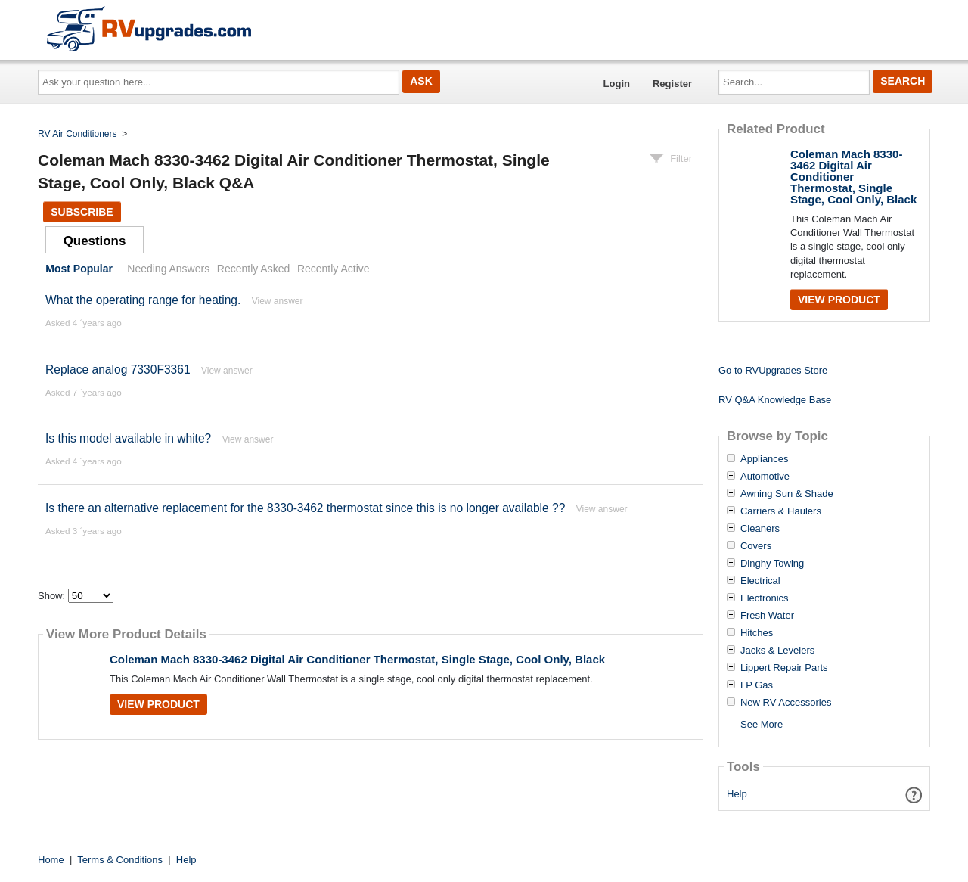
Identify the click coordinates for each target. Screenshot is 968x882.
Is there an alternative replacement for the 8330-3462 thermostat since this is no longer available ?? (305, 508)
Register (672, 83)
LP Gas (756, 685)
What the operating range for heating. (142, 299)
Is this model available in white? (128, 438)
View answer (277, 301)
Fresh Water (767, 615)
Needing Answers (168, 268)
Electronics (764, 598)
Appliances (764, 459)
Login (616, 83)
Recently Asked (253, 268)
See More (761, 724)
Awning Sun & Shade (786, 494)
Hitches (756, 633)
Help (737, 794)
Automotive (765, 476)
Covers (755, 546)
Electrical (760, 581)
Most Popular (79, 268)
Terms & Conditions (120, 859)
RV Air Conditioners (77, 134)
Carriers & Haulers (780, 511)
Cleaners (760, 528)
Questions (95, 241)
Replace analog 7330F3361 (118, 369)
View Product (158, 704)
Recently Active (333, 268)
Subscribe (82, 212)
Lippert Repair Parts (784, 668)
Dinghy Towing (772, 563)
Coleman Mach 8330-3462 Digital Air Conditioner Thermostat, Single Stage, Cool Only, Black (357, 659)
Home (51, 859)
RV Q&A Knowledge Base (774, 399)
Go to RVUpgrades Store (772, 370)
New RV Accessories (785, 702)
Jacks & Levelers (777, 650)
